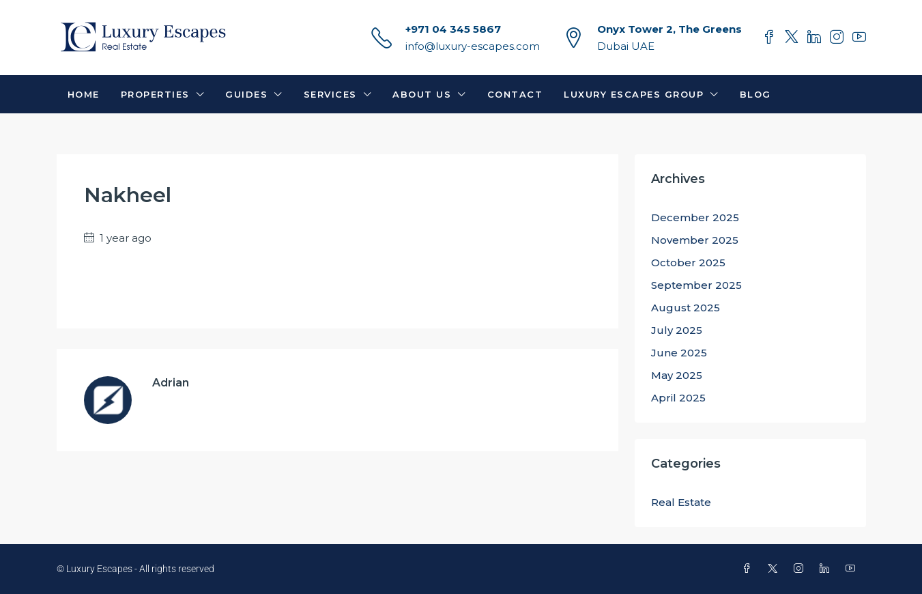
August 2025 (685, 307)
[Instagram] (801, 568)
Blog (755, 94)
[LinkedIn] (827, 568)
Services (330, 94)
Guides (246, 94)
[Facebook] (749, 568)
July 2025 (676, 330)
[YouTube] (853, 568)
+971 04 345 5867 (453, 29)
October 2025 (688, 262)
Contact (515, 94)
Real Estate (681, 502)
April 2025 (678, 397)
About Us (421, 94)
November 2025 (694, 240)
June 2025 (679, 352)
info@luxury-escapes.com (472, 46)
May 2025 (676, 375)
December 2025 (695, 217)
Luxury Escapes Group (634, 94)
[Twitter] (775, 568)
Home (84, 94)
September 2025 (696, 285)
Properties (155, 94)
